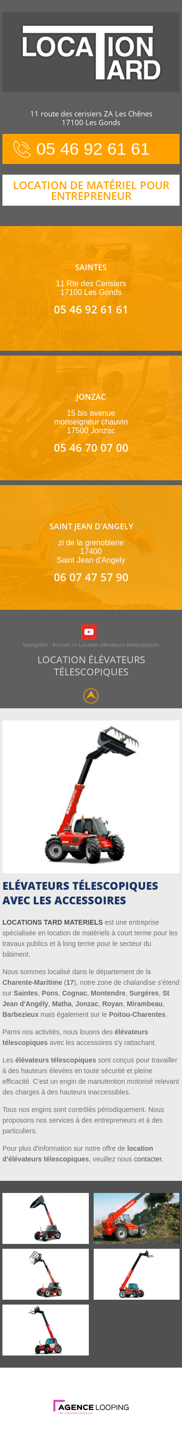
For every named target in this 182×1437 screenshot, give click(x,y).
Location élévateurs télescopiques (119, 645)
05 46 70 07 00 (91, 447)
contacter (148, 1159)
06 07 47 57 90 (91, 577)
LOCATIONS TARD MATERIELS (52, 922)
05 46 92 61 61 (93, 148)
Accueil (60, 645)
